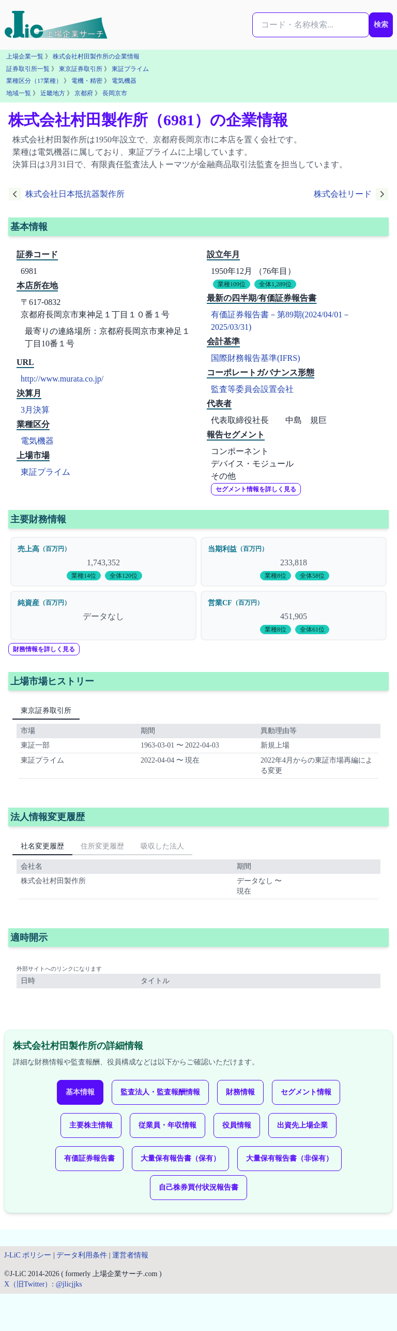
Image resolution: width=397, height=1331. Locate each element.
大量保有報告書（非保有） (289, 1158)
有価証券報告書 (89, 1158)
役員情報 (236, 1125)
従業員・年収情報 (167, 1125)
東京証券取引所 (80, 68)
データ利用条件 (81, 1255)
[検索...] (310, 24)
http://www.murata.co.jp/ (62, 378)
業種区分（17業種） (34, 80)
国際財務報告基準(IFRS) (255, 358)
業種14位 (83, 575)
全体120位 (124, 575)
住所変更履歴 (102, 846)
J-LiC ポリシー (27, 1255)
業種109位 (232, 284)
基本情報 (80, 1092)
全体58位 (312, 575)
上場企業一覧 (24, 56)
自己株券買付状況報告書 (198, 1187)
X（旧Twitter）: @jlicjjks (43, 1284)
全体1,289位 (275, 284)
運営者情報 (130, 1255)
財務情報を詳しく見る (44, 649)
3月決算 (35, 409)
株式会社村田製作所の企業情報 (96, 56)
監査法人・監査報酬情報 (160, 1092)
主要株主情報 (91, 1125)
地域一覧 (18, 93)
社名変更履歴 (42, 846)
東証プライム (130, 68)
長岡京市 (114, 93)
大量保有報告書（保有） (180, 1158)
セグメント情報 (306, 1092)
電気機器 (124, 80)
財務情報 (240, 1092)
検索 (381, 24)
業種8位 (275, 575)
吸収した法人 (162, 846)
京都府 (83, 93)
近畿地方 (52, 93)
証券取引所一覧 (28, 68)
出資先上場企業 (302, 1125)
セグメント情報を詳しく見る (256, 489)
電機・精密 (86, 80)
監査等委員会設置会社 (252, 389)
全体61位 (312, 629)
